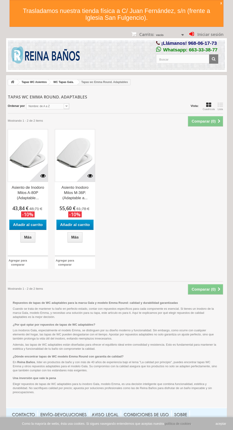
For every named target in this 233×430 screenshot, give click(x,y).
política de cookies (178, 423)
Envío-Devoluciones (63, 414)
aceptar (220, 423)
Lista (220, 106)
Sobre (180, 414)
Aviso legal (105, 414)
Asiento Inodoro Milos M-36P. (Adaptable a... (75, 192)
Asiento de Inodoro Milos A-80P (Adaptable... (28, 192)
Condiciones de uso (146, 414)
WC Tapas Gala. (63, 82)
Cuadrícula (209, 106)
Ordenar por (16, 106)
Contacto (23, 414)
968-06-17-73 (202, 43)
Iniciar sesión (209, 34)
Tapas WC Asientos (34, 82)
